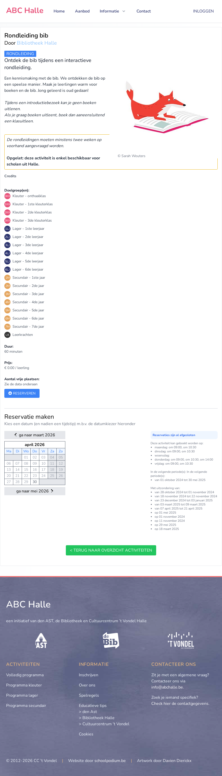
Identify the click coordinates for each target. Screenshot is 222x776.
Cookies (86, 734)
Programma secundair (26, 705)
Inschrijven (88, 675)
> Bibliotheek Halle (97, 718)
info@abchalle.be (167, 687)
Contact (144, 11)
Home (59, 11)
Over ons (87, 685)
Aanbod (82, 11)
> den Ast (88, 712)
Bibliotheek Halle (37, 43)
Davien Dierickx (177, 761)
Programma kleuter (24, 685)
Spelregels (89, 695)
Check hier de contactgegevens (179, 703)
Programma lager (22, 695)
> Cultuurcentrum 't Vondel (104, 724)
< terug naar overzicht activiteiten (111, 550)
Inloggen (203, 11)
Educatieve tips (93, 705)
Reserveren (21, 393)
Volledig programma (25, 675)
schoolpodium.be (110, 761)
